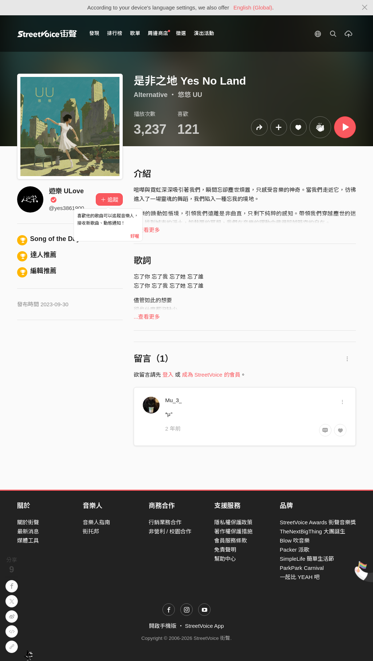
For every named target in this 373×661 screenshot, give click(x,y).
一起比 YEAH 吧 (299, 577)
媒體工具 (28, 540)
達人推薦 (36, 254)
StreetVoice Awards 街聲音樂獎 (318, 522)
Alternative (151, 94)
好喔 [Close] (134, 236)
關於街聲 (28, 522)
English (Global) (252, 7)
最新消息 (28, 531)
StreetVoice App (204, 626)
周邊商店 (159, 33)
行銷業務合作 (165, 522)
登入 (167, 375)
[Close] (365, 7)
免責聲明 (225, 550)
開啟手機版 (162, 626)
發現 (94, 33)
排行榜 (114, 33)
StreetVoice (47, 33)
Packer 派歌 (294, 550)
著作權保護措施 (233, 531)
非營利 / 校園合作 (170, 531)
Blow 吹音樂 (295, 540)
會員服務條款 (230, 540)
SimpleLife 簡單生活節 (307, 559)
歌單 (135, 33)
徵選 (181, 33)
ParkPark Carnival (302, 568)
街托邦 (91, 531)
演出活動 (204, 33)
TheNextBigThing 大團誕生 (312, 531)
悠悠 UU (190, 94)
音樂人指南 (96, 522)
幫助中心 (225, 559)
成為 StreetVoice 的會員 (211, 375)
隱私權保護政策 (233, 522)
